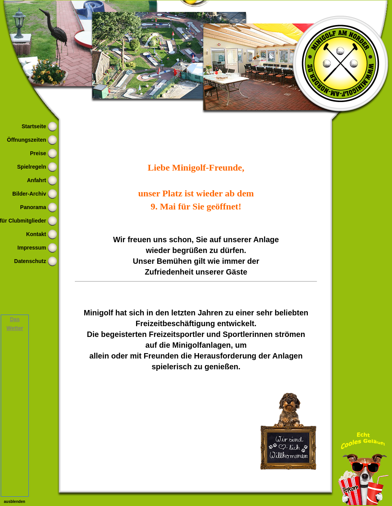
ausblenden (14, 501)
